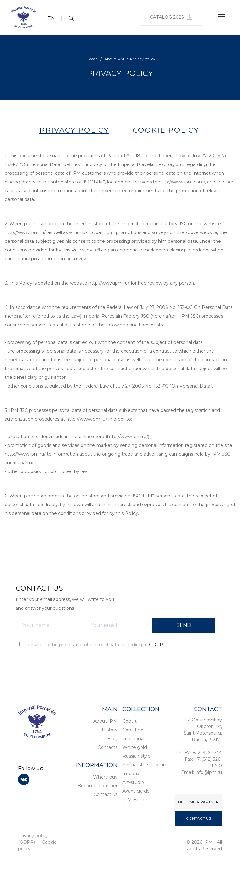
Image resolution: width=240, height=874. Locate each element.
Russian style (136, 756)
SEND (184, 625)
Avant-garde (136, 791)
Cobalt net (133, 730)
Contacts (108, 747)
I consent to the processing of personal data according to (89, 644)
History (110, 730)
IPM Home (134, 800)
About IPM (105, 721)
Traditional (133, 738)
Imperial (131, 773)
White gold (134, 747)
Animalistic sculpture (145, 765)
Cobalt (129, 721)
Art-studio (133, 782)
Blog (112, 738)
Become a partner (98, 786)
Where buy (105, 777)
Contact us (106, 794)
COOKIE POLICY (166, 130)
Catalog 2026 (171, 17)
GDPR (156, 644)
